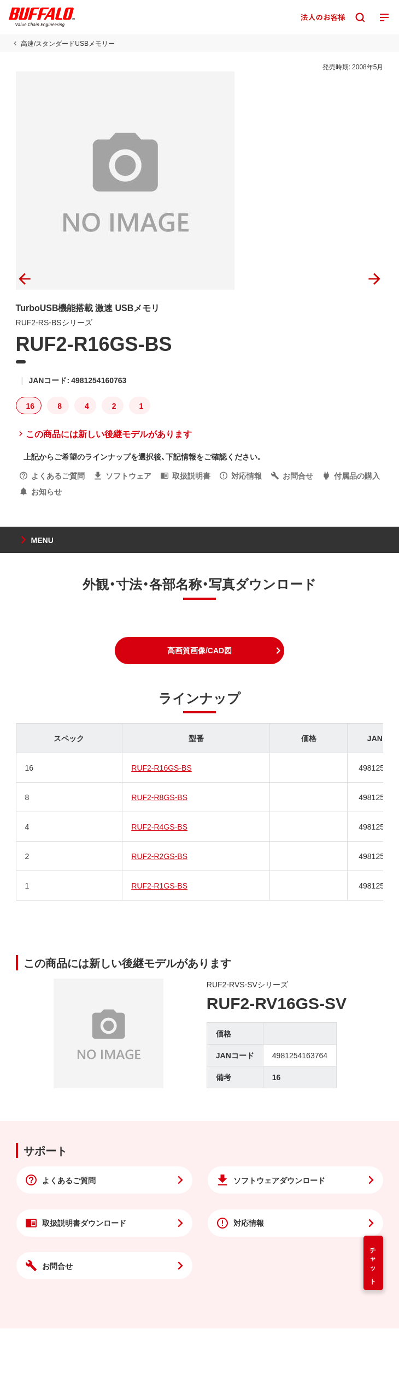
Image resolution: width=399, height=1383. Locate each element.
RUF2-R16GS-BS (161, 767)
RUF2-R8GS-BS (159, 796)
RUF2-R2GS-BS (159, 855)
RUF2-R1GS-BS (159, 885)
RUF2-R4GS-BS (159, 826)
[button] (199, 650)
